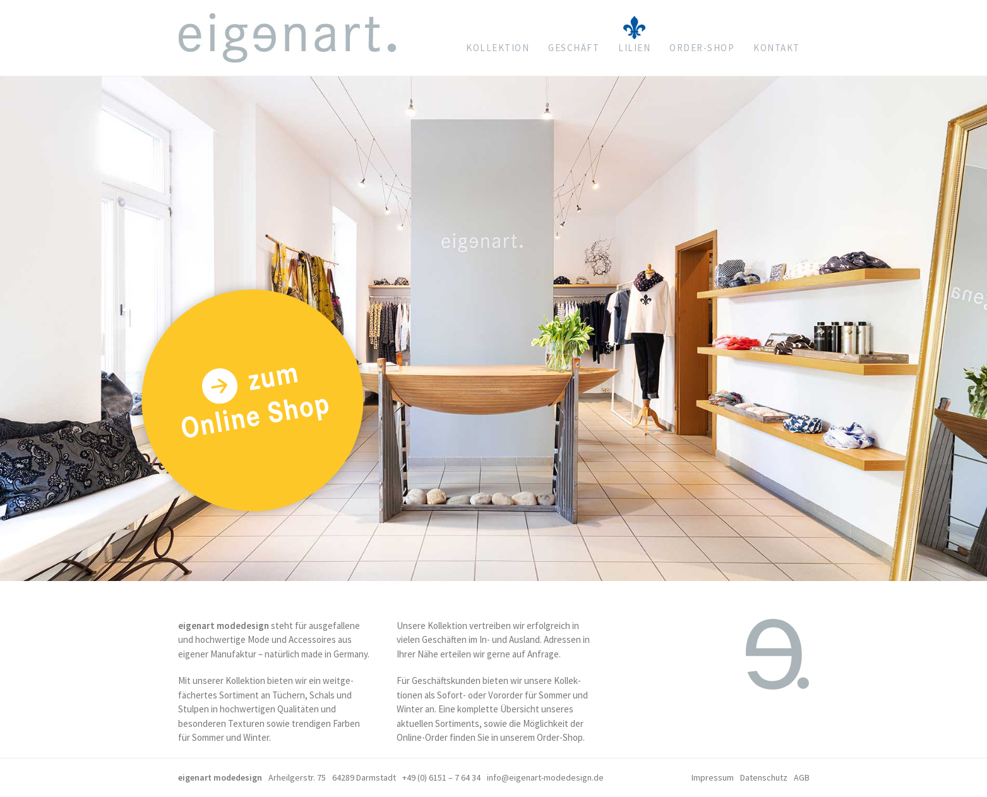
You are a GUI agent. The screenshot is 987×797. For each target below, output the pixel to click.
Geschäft (573, 48)
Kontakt (776, 48)
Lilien (634, 48)
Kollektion (497, 48)
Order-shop (701, 48)
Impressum (712, 777)
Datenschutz (763, 777)
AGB (802, 777)
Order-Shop (560, 737)
